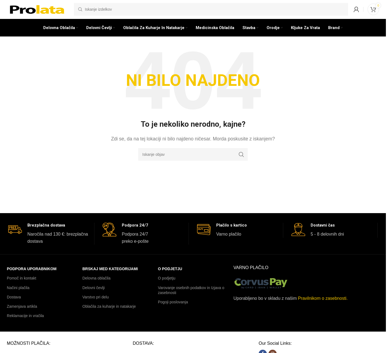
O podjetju (170, 276)
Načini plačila (18, 295)
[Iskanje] (211, 12)
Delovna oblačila (96, 286)
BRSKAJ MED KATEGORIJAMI (110, 276)
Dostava (14, 305)
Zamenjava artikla (22, 314)
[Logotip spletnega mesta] (37, 12)
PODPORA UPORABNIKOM (32, 276)
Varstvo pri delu (95, 305)
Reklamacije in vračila (25, 323)
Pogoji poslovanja (173, 309)
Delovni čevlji (93, 295)
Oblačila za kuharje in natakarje (109, 314)
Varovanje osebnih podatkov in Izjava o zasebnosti (191, 298)
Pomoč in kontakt (21, 286)
